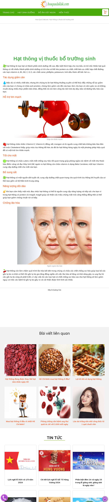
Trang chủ (8, 12)
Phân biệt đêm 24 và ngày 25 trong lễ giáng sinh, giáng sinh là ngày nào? (88, 482)
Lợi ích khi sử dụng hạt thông (88, 379)
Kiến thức (64, 12)
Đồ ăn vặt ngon (46, 12)
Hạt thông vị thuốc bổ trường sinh (61, 20)
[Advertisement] (54, 38)
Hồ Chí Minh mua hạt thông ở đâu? (54, 379)
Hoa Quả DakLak (41, 20)
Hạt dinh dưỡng (26, 12)
